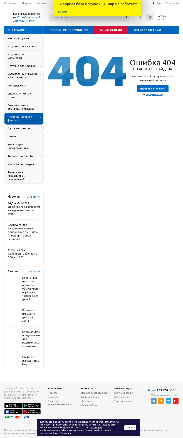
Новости (52, 393)
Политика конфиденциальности (60, 402)
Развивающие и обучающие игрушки (21, 107)
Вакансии (53, 397)
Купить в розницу (123, 393)
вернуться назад (154, 94)
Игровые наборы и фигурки (20, 118)
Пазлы (12, 136)
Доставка (86, 401)
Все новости (33, 197)
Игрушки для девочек (22, 46)
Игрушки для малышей (22, 65)
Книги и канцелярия (21, 164)
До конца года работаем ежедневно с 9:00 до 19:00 (24, 210)
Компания (55, 388)
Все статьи (34, 271)
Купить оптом (122, 397)
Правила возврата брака (95, 393)
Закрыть (63, 11)
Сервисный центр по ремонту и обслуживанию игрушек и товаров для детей (32, 288)
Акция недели (111, 29)
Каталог (18, 29)
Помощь (87, 388)
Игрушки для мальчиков (16, 56)
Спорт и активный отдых (19, 95)
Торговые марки (123, 401)
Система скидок (90, 397)
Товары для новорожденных (18, 146)
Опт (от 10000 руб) (147, 29)
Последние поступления (69, 29)
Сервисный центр (90, 405)
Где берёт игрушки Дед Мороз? (30, 360)
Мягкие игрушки (18, 38)
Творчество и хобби (20, 156)
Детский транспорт (20, 128)
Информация (123, 388)
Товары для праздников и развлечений (16, 176)
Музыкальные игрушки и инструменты (23, 75)
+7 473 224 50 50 (164, 390)
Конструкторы (17, 85)
